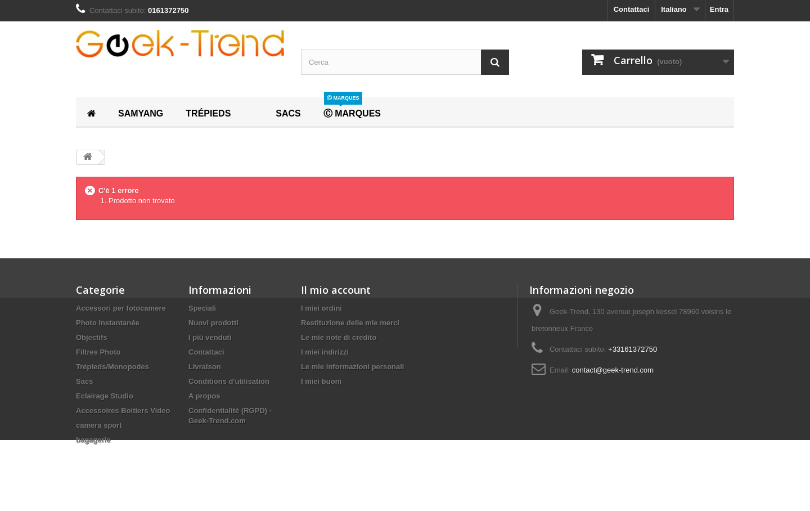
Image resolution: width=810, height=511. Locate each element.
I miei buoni (321, 381)
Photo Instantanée (108, 323)
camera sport (99, 425)
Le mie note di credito (338, 337)
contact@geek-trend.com (613, 370)
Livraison (204, 366)
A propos (204, 396)
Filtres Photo (98, 352)
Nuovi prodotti (213, 323)
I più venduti (210, 337)
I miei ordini (321, 308)
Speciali (202, 308)
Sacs (84, 381)
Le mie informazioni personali (352, 366)
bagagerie (93, 440)
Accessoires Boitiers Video (123, 410)
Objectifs (91, 337)
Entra (719, 9)
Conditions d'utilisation (228, 381)
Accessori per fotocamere (121, 308)
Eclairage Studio (104, 396)
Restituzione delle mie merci (350, 323)
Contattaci (632, 9)
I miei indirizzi (325, 352)
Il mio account (336, 290)
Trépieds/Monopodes (112, 366)
